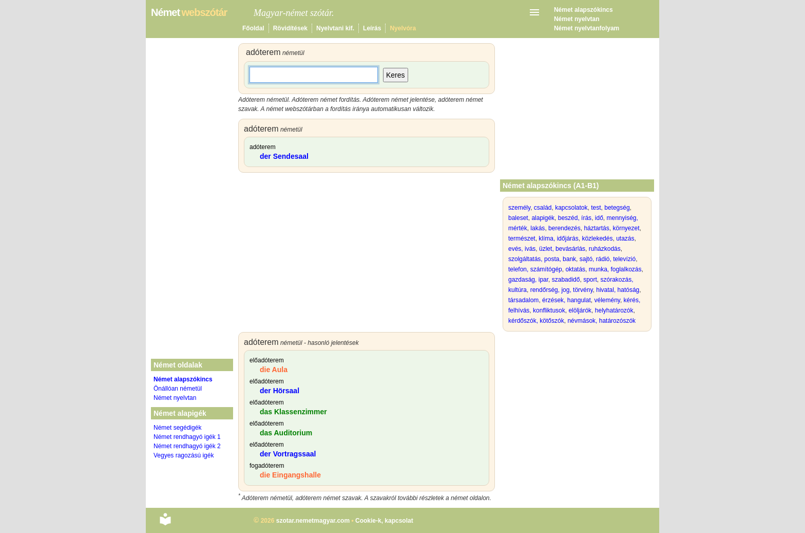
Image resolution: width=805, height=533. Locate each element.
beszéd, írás (574, 218)
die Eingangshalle (290, 475)
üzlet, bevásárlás (562, 248)
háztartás (596, 228)
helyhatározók (614, 310)
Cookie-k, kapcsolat (384, 520)
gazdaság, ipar (528, 279)
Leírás (372, 28)
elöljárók (579, 310)
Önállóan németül (178, 388)
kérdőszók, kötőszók (536, 320)
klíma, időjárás (558, 238)
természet (521, 238)
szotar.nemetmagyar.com (313, 520)
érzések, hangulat (566, 300)
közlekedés (597, 238)
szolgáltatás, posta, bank (542, 259)
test (596, 207)
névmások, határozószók (601, 320)
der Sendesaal (284, 156)
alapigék (542, 218)
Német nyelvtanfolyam (586, 28)
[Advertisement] (366, 255)
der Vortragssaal (288, 454)
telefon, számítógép (535, 269)
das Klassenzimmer (293, 412)
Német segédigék (177, 427)
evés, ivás (521, 248)
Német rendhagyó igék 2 (187, 446)
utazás (625, 238)
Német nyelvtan (577, 19)
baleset (518, 218)
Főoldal (253, 28)
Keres (395, 75)
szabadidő (566, 279)
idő (599, 218)
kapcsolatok (571, 207)
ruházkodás (605, 248)
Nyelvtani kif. (335, 28)
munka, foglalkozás (615, 269)
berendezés (564, 228)
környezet (625, 228)
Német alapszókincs (583, 9)
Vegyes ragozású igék (184, 455)
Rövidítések (290, 28)
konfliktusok (549, 310)
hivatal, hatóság (617, 289)
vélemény (607, 300)
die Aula (274, 369)
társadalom (523, 300)
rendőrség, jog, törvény (561, 289)
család (543, 207)
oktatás (575, 269)
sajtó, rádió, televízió (608, 259)
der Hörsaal (279, 391)
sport (590, 279)
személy (519, 207)
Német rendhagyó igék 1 (187, 436)
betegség (616, 207)
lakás (537, 228)
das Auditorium (286, 433)
